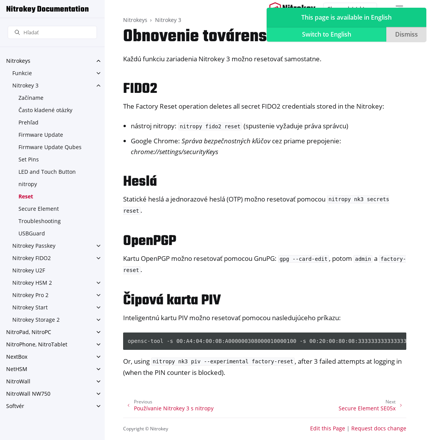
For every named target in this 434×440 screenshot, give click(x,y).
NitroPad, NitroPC (28, 332)
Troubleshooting (39, 221)
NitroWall (18, 381)
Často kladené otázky (45, 110)
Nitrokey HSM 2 (32, 282)
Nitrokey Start (30, 307)
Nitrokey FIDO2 (31, 258)
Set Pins (28, 159)
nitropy (27, 184)
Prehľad (28, 122)
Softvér (15, 406)
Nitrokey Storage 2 (36, 319)
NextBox (16, 356)
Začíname (30, 97)
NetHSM (16, 369)
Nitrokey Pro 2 (30, 295)
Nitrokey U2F (28, 270)
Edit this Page (327, 428)
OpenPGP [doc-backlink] (149, 241)
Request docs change (378, 428)
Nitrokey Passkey (33, 245)
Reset (25, 196)
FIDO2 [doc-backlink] (140, 89)
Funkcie (22, 73)
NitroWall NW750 (28, 393)
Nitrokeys (18, 60)
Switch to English (326, 34)
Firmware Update (40, 134)
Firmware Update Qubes (50, 147)
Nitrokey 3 (25, 85)
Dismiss (406, 34)
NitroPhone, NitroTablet (36, 344)
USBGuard (31, 233)
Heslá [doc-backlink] (140, 182)
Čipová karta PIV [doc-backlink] (172, 301)
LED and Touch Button (47, 171)
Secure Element (38, 208)
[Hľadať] (52, 32)
